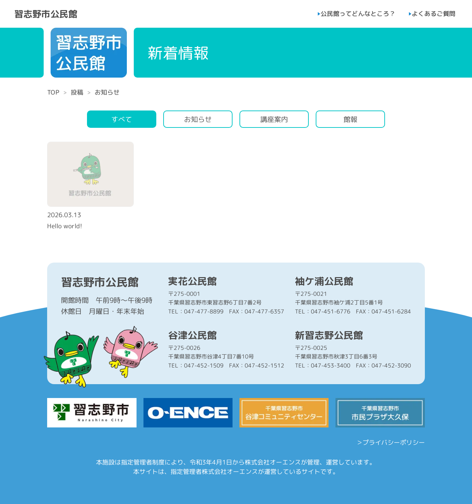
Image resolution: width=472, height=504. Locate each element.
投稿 (77, 92)
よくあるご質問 (433, 13)
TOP (53, 92)
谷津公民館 (192, 335)
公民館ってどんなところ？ (358, 13)
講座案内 (274, 119)
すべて (121, 119)
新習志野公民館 (329, 335)
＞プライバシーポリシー (390, 442)
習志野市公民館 (45, 14)
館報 (350, 119)
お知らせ (198, 119)
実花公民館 (192, 281)
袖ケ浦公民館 (324, 281)
